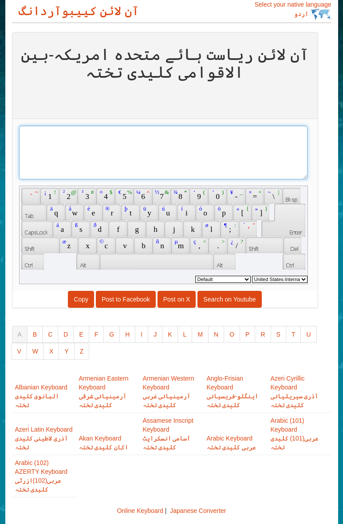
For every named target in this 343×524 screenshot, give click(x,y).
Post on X (176, 299)
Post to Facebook (126, 299)
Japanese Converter (198, 510)
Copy (81, 299)
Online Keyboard (140, 510)
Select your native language (293, 10)
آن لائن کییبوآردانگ (79, 11)
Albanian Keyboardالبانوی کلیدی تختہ (41, 396)
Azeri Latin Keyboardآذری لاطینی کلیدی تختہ (44, 438)
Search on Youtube (229, 299)
